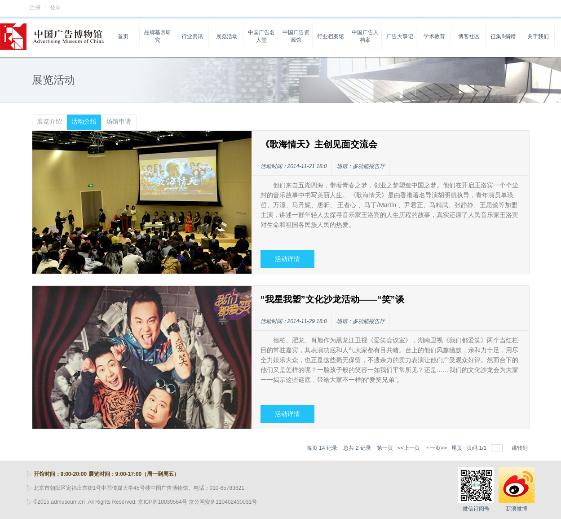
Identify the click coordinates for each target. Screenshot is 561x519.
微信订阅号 (476, 509)
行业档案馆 (330, 36)
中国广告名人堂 (261, 36)
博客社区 (469, 36)
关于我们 (538, 36)
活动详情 (287, 258)
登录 (55, 7)
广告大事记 (399, 36)
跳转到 (520, 448)
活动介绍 (84, 121)
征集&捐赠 (503, 36)
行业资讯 (192, 36)
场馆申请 (118, 121)
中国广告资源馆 (296, 36)
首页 (123, 36)
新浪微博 (516, 509)
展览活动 (227, 36)
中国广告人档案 (365, 36)
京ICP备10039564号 (162, 502)
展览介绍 (49, 121)
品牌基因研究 (157, 36)
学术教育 (434, 36)
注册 (35, 7)
